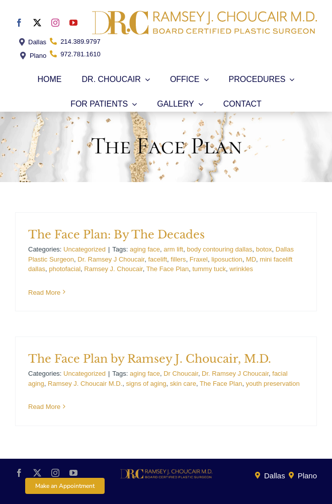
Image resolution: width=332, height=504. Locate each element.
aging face (145, 249)
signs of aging (146, 383)
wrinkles (241, 269)
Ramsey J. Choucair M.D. (85, 383)
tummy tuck (208, 269)
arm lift (173, 249)
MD (251, 259)
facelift (157, 259)
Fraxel (199, 259)
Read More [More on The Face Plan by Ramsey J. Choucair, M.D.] (44, 406)
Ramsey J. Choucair (113, 269)
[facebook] (19, 23)
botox (264, 249)
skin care (183, 383)
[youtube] (73, 23)
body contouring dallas (219, 249)
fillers (178, 259)
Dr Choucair (180, 373)
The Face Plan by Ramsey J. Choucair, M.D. (149, 359)
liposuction (226, 259)
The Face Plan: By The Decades (116, 234)
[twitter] (37, 23)
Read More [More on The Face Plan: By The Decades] (44, 292)
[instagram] (55, 23)
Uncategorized (84, 249)
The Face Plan (167, 269)
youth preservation (273, 383)
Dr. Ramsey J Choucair (110, 259)
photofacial (64, 269)
